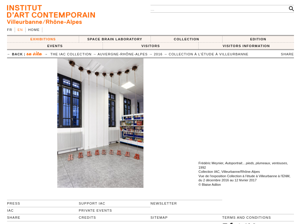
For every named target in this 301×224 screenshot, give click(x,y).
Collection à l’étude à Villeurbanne (209, 54)
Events (55, 46)
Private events (95, 210)
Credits (87, 217)
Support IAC (92, 203)
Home (34, 29)
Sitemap (159, 217)
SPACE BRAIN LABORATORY (114, 39)
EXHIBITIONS (43, 39)
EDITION (258, 39)
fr (9, 29)
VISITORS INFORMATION (246, 46)
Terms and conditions (246, 217)
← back (15, 54)
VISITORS (150, 46)
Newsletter (163, 203)
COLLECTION (186, 39)
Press (13, 203)
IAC (10, 210)
